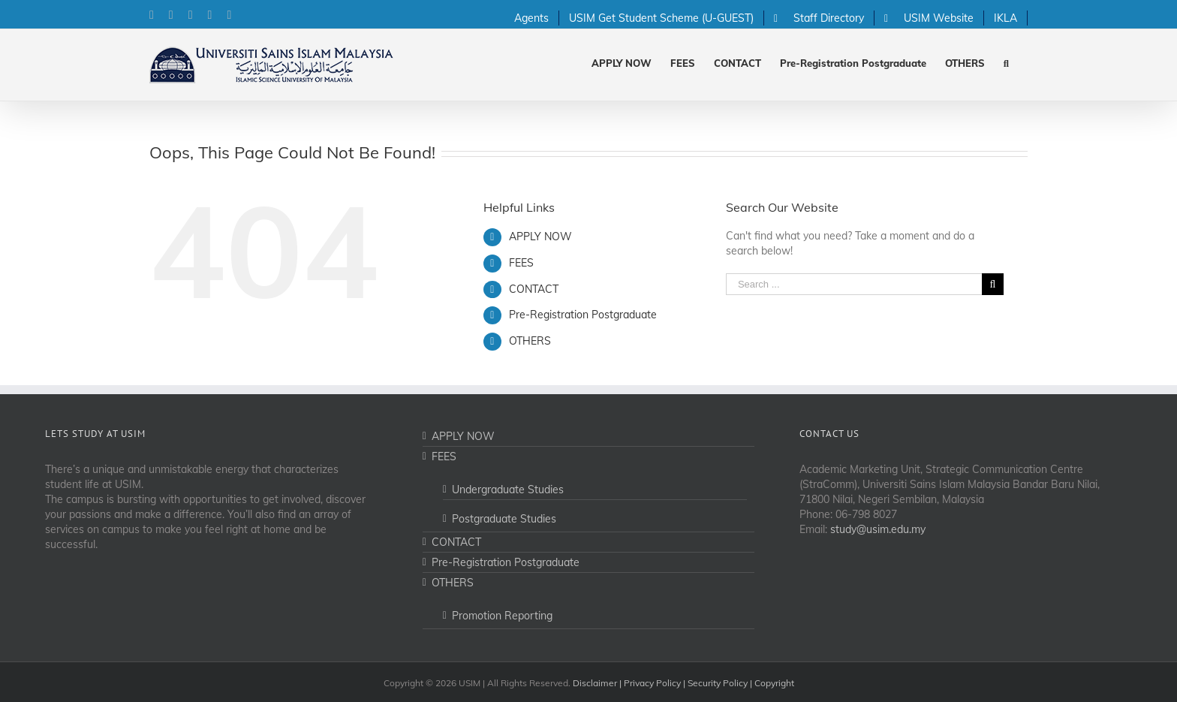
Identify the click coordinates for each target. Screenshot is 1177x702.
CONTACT (533, 289)
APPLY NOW (540, 236)
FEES (521, 263)
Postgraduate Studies (504, 519)
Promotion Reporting (502, 615)
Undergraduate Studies (508, 489)
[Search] (1006, 62)
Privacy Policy (652, 682)
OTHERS (530, 341)
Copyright (774, 682)
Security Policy (718, 682)
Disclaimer (595, 682)
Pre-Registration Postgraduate (583, 314)
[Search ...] (854, 284)
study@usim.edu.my (878, 529)
